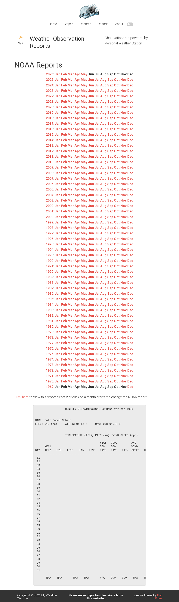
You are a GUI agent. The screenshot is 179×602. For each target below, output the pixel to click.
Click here (21, 397)
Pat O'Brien (157, 597)
